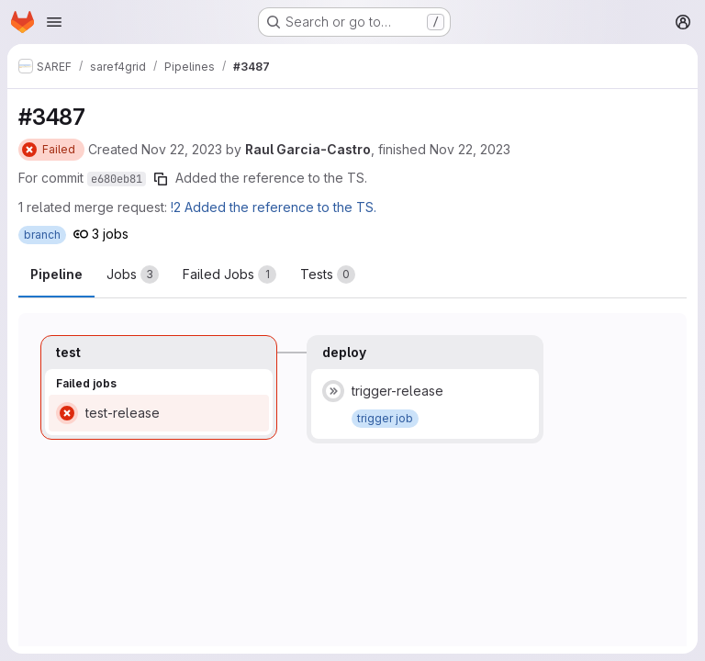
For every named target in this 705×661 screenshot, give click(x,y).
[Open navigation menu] (54, 22)
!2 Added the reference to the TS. (273, 207)
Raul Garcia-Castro (308, 149)
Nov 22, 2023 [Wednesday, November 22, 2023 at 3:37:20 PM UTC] (181, 149)
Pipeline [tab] (56, 274)
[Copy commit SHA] (161, 179)
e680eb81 (116, 179)
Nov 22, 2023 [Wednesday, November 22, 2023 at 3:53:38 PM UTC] (470, 149)
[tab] (133, 274)
